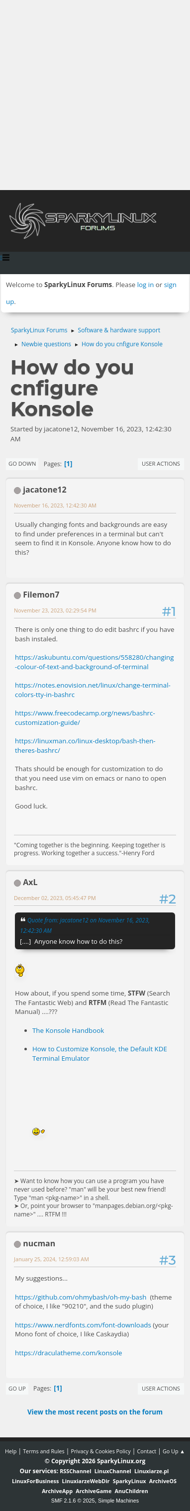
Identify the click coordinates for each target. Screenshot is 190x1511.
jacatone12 (44, 489)
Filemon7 (41, 594)
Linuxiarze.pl (151, 1471)
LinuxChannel (113, 1471)
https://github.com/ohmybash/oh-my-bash (81, 1297)
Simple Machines (118, 1501)
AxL (30, 882)
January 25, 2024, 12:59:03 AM (51, 1259)
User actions (161, 463)
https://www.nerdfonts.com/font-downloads (83, 1324)
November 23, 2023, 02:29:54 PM (55, 610)
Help (10, 1451)
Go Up (17, 1388)
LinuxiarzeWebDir (86, 1481)
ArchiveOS (163, 1481)
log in (145, 284)
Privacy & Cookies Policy (100, 1451)
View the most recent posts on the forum (95, 1412)
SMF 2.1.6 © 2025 (73, 1501)
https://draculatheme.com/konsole (68, 1352)
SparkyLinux (129, 1481)
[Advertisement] (95, 95)
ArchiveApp (57, 1491)
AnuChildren (131, 1491)
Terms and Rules (44, 1451)
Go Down (22, 463)
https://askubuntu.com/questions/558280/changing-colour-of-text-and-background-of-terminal (94, 662)
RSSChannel (75, 1471)
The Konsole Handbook (68, 1030)
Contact (146, 1451)
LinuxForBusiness (35, 1481)
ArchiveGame (93, 1491)
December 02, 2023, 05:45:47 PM (55, 898)
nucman (39, 1243)
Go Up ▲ (174, 1451)
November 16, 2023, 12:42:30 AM (55, 505)
